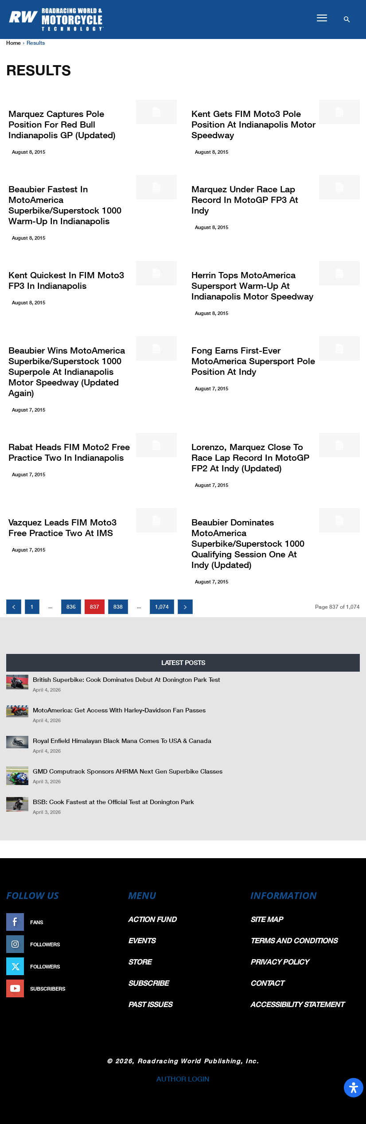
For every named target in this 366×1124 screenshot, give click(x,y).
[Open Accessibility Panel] (353, 1087)
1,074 (162, 606)
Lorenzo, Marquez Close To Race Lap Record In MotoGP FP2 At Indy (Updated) (250, 457)
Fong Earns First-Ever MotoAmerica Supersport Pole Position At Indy (253, 361)
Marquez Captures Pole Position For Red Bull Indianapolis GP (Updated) (62, 124)
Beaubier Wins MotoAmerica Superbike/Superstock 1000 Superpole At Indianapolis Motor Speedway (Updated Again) (66, 371)
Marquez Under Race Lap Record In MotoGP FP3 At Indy (244, 199)
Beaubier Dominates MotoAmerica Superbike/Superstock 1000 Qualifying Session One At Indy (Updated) (247, 543)
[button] (322, 18)
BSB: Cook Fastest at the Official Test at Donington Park (113, 801)
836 (71, 606)
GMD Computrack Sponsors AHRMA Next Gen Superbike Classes (127, 771)
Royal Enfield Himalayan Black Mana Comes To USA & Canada (122, 740)
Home (13, 42)
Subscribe (101, 989)
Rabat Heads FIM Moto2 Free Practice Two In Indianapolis (69, 452)
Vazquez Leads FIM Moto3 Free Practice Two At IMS (62, 527)
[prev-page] (13, 606)
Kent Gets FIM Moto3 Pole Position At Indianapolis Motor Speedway (253, 124)
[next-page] (185, 606)
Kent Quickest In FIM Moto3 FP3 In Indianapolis (66, 280)
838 (118, 606)
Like (110, 922)
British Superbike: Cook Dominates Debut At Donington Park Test (126, 679)
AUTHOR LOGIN (183, 1078)
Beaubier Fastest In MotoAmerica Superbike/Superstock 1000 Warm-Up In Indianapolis (64, 204)
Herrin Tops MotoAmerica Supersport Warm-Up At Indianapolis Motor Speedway (252, 285)
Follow (106, 944)
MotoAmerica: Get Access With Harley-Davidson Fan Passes (119, 710)
